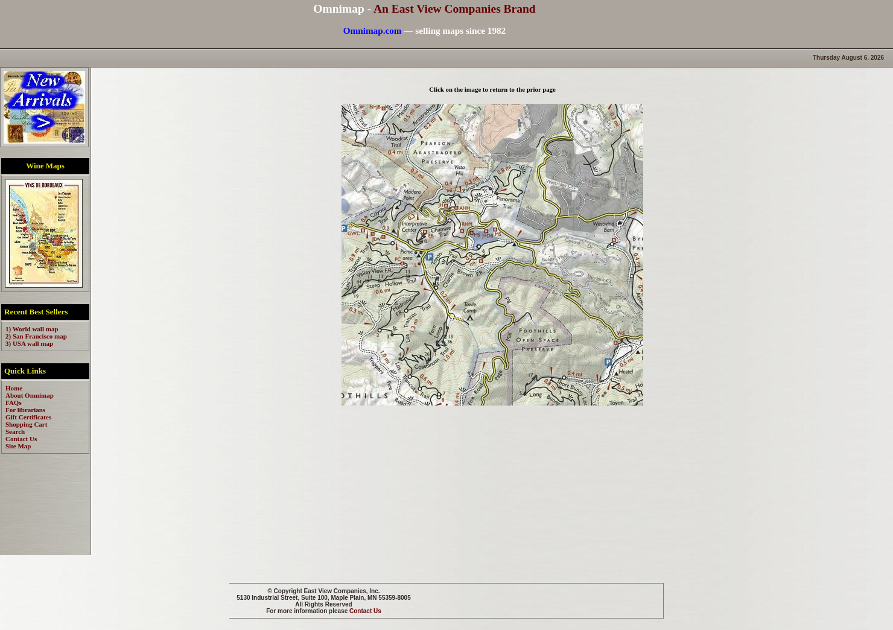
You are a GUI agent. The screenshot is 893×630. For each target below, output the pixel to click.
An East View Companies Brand (454, 8)
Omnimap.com (372, 30)
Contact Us (365, 611)
